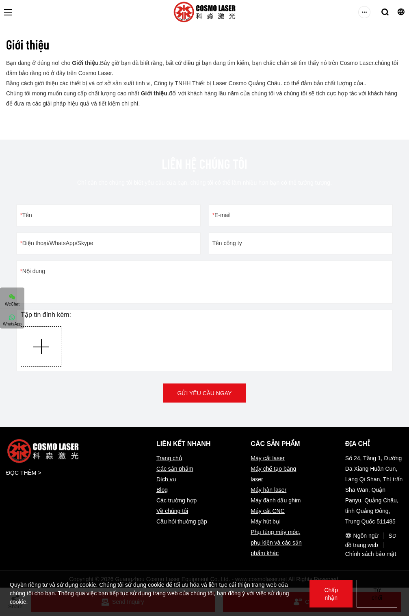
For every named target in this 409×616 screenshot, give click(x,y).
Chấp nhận (331, 594)
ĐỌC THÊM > (23, 473)
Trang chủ (169, 458)
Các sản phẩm (174, 468)
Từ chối (377, 594)
